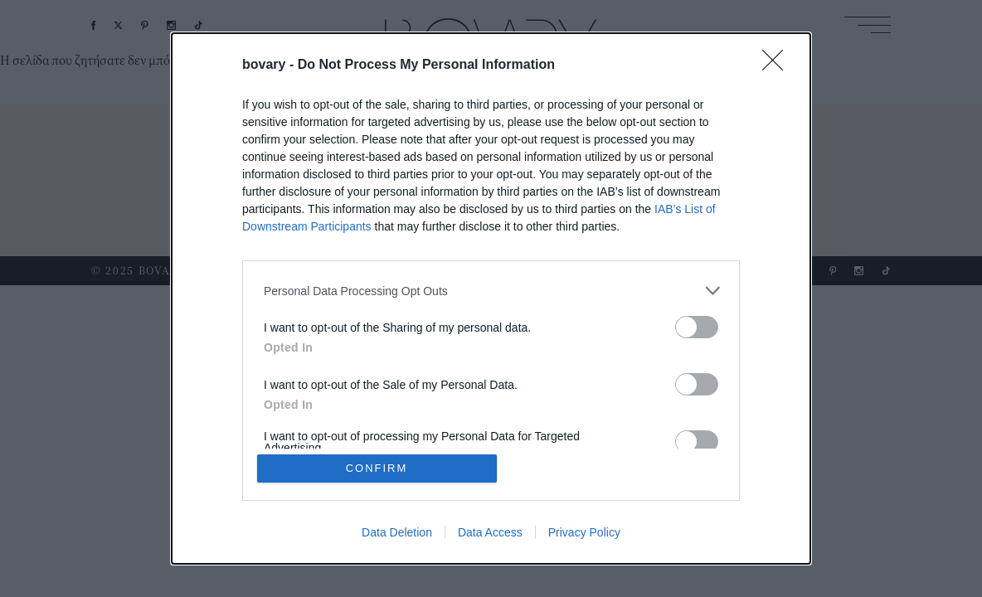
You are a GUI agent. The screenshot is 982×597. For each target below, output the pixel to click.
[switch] (696, 327)
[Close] (778, 65)
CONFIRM (377, 468)
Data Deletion (397, 532)
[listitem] (491, 290)
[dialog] (491, 298)
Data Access (490, 532)
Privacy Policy (584, 532)
